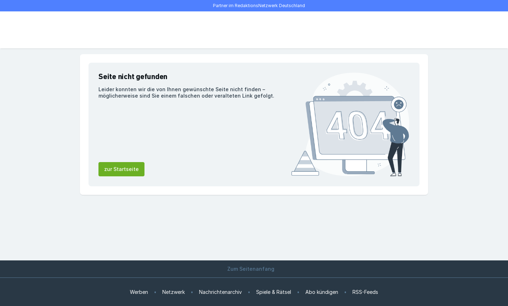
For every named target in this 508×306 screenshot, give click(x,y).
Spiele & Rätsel (273, 292)
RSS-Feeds (365, 292)
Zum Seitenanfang (254, 269)
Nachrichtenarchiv (220, 292)
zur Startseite (121, 169)
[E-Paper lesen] (399, 30)
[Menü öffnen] (92, 30)
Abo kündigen (321, 292)
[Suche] (108, 30)
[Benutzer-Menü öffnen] (415, 30)
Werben (139, 292)
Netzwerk (173, 292)
